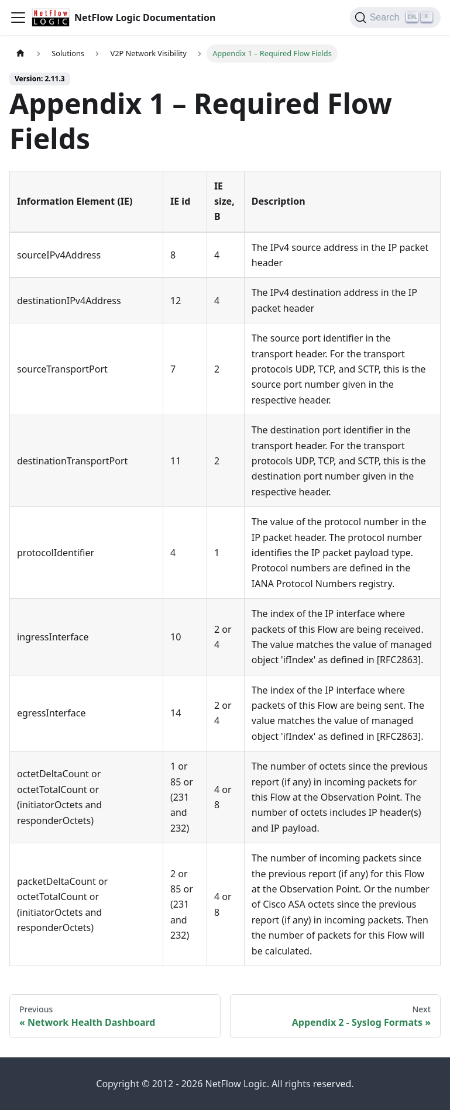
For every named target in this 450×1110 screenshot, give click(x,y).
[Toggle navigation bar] (18, 17)
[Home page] (20, 53)
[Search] (395, 17)
